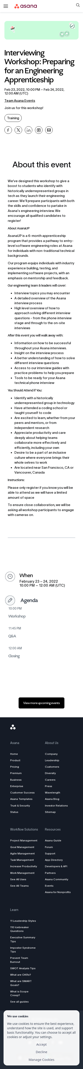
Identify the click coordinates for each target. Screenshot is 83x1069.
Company (51, 753)
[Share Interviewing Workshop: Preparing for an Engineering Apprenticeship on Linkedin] (28, 130)
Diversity (50, 773)
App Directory (54, 859)
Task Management (22, 859)
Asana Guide (53, 840)
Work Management (22, 872)
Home (14, 753)
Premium (16, 773)
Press (48, 786)
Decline (41, 1052)
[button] (78, 5)
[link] (41, 702)
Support (50, 853)
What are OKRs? (20, 974)
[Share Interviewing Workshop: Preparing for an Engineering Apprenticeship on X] (18, 130)
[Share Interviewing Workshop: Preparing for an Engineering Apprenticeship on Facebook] (8, 130)
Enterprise (16, 786)
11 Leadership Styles (23, 920)
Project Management (23, 840)
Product (15, 760)
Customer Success (22, 792)
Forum (49, 847)
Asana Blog (52, 798)
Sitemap (50, 811)
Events (49, 885)
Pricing (14, 766)
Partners (50, 872)
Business (15, 779)
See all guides (19, 1001)
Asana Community (56, 879)
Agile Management (22, 853)
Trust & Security (20, 805)
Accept (41, 1044)
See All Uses (18, 879)
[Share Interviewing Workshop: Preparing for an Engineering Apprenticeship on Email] (48, 130)
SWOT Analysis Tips (22, 968)
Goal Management (22, 847)
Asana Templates (21, 798)
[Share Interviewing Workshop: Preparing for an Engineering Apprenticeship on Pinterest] (38, 130)
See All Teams (19, 885)
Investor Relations (56, 805)
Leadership (52, 760)
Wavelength (52, 792)
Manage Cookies (41, 1059)
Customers (52, 766)
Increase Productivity (23, 866)
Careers (50, 779)
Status (14, 811)
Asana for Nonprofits (58, 892)
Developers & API (56, 866)
